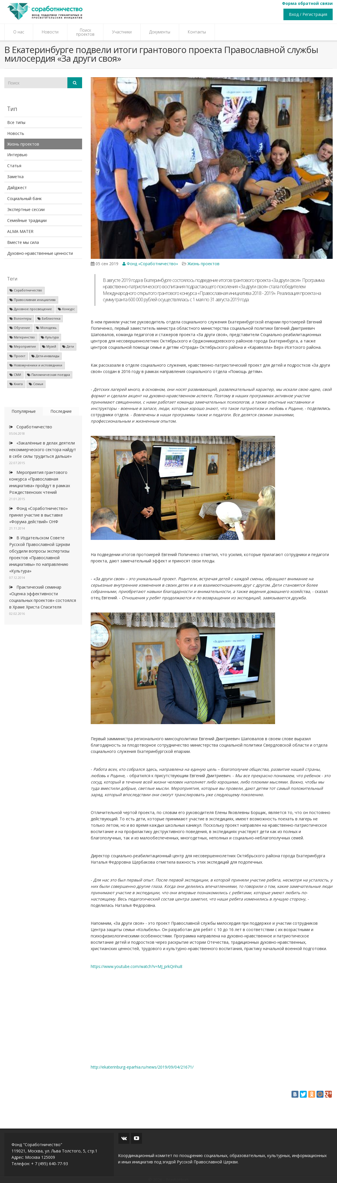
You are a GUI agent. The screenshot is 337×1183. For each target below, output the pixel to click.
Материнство (22, 337)
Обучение (20, 328)
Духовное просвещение (31, 309)
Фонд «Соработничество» (150, 263)
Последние (61, 411)
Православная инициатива (33, 300)
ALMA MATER (20, 231)
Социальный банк (24, 198)
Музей (49, 346)
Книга (16, 384)
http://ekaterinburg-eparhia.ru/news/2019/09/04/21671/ (142, 1067)
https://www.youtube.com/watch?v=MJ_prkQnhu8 (136, 966)
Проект (17, 356)
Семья (36, 384)
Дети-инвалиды (45, 356)
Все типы (16, 122)
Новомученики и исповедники (36, 365)
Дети (68, 346)
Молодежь (46, 328)
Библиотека (48, 319)
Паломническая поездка (48, 375)
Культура (50, 337)
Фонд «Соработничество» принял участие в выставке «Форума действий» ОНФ (38, 515)
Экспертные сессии (26, 209)
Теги (12, 278)
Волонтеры (20, 319)
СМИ (15, 375)
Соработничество (26, 290)
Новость (15, 133)
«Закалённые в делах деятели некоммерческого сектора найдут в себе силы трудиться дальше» (42, 449)
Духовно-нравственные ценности (40, 253)
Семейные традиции (27, 220)
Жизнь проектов (23, 144)
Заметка (15, 176)
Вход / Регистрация (308, 14)
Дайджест (17, 187)
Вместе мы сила (23, 242)
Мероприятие (23, 346)
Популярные (24, 411)
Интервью (17, 154)
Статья (14, 165)
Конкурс (66, 309)
